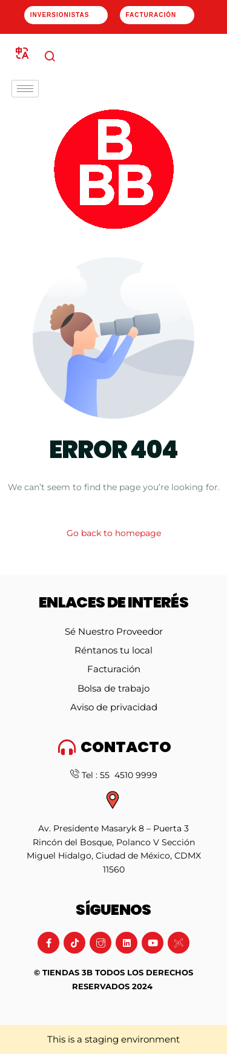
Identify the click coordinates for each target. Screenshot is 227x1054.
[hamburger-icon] (25, 88)
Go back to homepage (114, 533)
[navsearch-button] (50, 57)
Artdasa (151, 1011)
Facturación (152, 14)
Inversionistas (60, 14)
